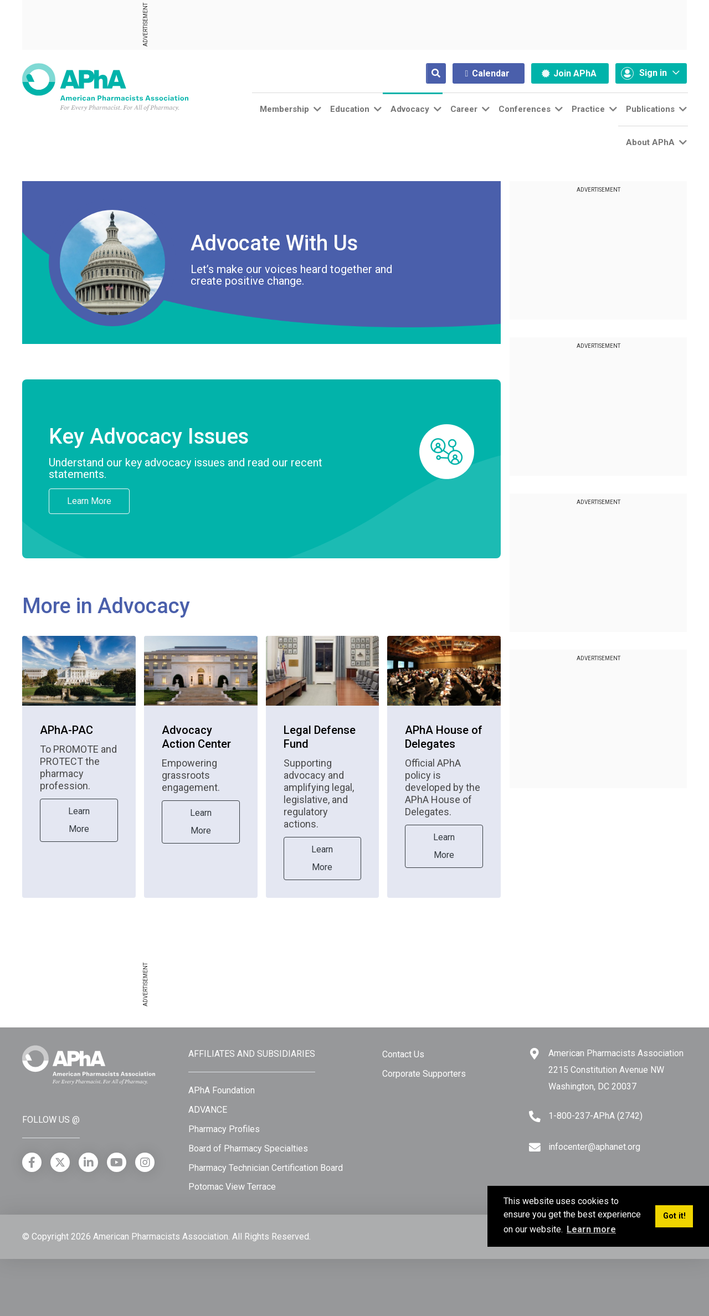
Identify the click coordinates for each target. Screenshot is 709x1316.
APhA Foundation (221, 1090)
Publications (650, 109)
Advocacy (410, 109)
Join (569, 73)
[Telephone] (535, 1116)
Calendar (487, 73)
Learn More (89, 501)
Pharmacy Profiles (224, 1129)
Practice (588, 109)
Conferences (525, 109)
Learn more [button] (591, 1229)
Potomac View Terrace (232, 1186)
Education (349, 109)
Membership (284, 109)
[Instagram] (145, 1162)
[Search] (427, 73)
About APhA (650, 142)
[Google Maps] (534, 1053)
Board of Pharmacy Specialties (248, 1148)
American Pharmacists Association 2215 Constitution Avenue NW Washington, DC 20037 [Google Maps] (616, 1069)
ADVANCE (207, 1109)
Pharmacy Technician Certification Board (265, 1168)
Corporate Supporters (424, 1073)
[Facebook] (32, 1162)
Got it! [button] (674, 1216)
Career (463, 109)
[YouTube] (116, 1162)
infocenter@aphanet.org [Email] (594, 1147)
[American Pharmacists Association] (105, 86)
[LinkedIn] (88, 1162)
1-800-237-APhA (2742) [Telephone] (595, 1116)
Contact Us (403, 1054)
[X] (60, 1162)
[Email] (535, 1147)
